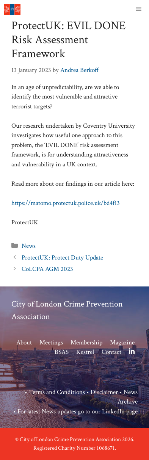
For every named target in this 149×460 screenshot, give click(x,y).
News (29, 246)
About (24, 342)
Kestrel (85, 352)
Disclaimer (104, 392)
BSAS (62, 352)
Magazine (122, 342)
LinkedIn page (120, 411)
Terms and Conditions (57, 392)
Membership (86, 342)
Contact (111, 352)
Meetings (51, 342)
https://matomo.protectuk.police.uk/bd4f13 (65, 203)
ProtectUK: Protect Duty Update (62, 257)
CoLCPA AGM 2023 (47, 269)
